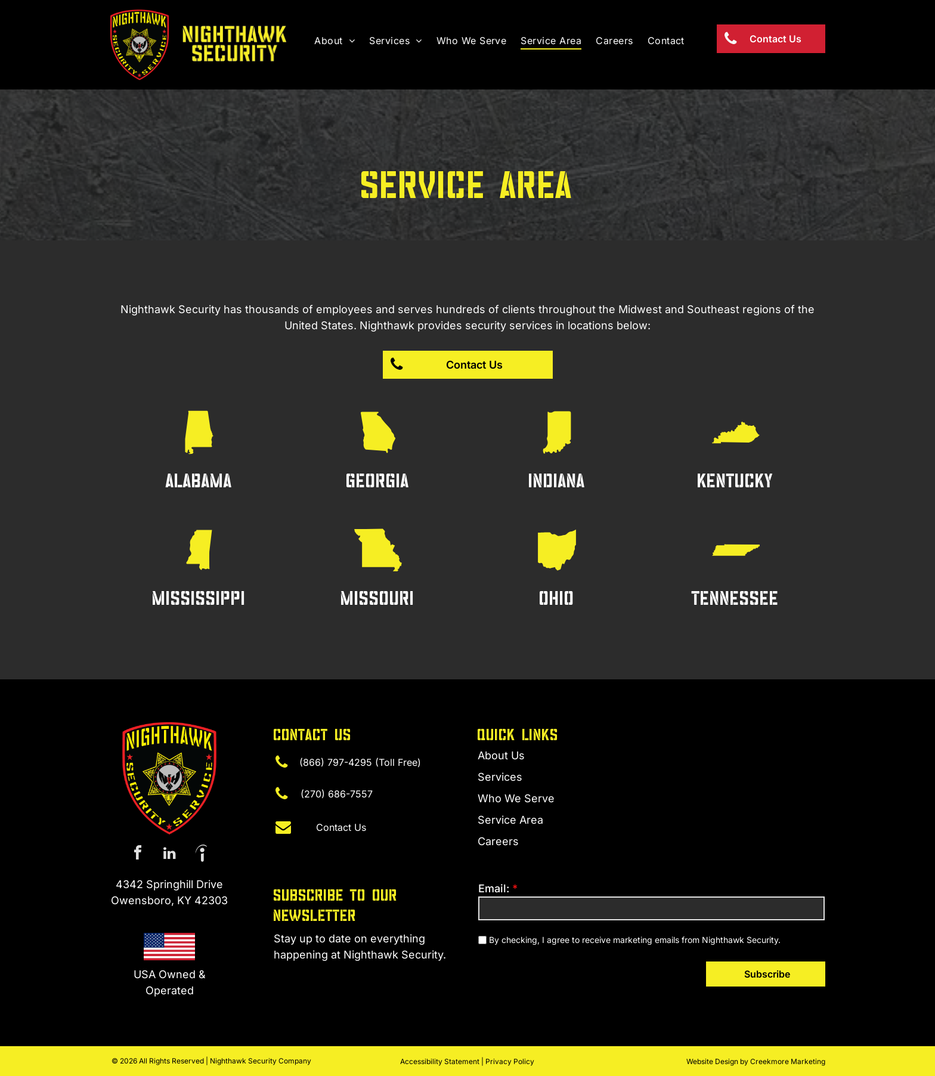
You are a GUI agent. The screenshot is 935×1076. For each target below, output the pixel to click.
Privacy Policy (509, 1061)
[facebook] (137, 854)
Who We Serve (516, 798)
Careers (498, 841)
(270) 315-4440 (314, 978)
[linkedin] (169, 854)
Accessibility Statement (439, 1061)
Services (500, 777)
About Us (501, 755)
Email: (493, 888)
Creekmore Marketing (787, 1061)
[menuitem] (334, 41)
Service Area (510, 820)
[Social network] (201, 854)
